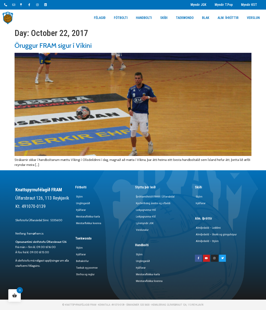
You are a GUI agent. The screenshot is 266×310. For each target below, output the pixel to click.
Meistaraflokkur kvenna (148, 281)
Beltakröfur (81, 261)
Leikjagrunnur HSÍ (145, 209)
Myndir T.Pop (224, 5)
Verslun (253, 18)
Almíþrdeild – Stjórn (206, 241)
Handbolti (144, 18)
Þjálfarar (80, 209)
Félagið (100, 18)
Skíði (163, 18)
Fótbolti (121, 18)
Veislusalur (141, 229)
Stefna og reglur (84, 274)
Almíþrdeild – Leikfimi (207, 227)
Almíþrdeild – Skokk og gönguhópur (216, 234)
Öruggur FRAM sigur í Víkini (53, 45)
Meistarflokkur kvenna (88, 223)
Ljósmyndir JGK (144, 223)
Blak (205, 18)
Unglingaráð (82, 203)
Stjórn (78, 196)
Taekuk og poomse (86, 267)
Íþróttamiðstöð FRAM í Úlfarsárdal (155, 196)
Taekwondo (185, 18)
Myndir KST (249, 5)
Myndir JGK (198, 5)
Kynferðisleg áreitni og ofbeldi (152, 203)
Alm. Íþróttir (228, 18)
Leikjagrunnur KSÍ (145, 216)
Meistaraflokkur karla (87, 216)
